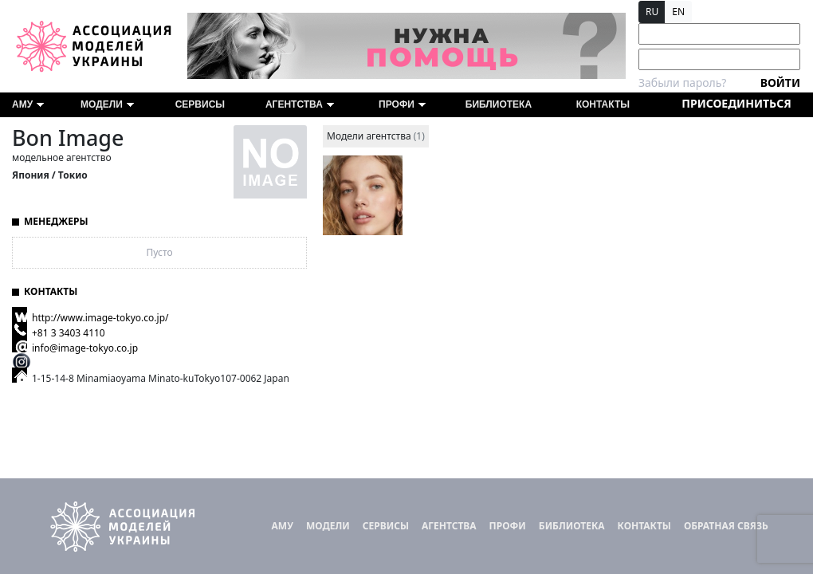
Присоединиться (736, 103)
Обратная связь (726, 526)
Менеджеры (56, 221)
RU (652, 11)
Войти (780, 82)
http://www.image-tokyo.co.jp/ (100, 317)
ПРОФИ (402, 104)
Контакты (603, 104)
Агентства (299, 104)
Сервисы (200, 104)
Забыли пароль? (682, 82)
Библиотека (498, 104)
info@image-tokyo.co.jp (85, 348)
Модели (107, 104)
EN (678, 11)
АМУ (28, 104)
